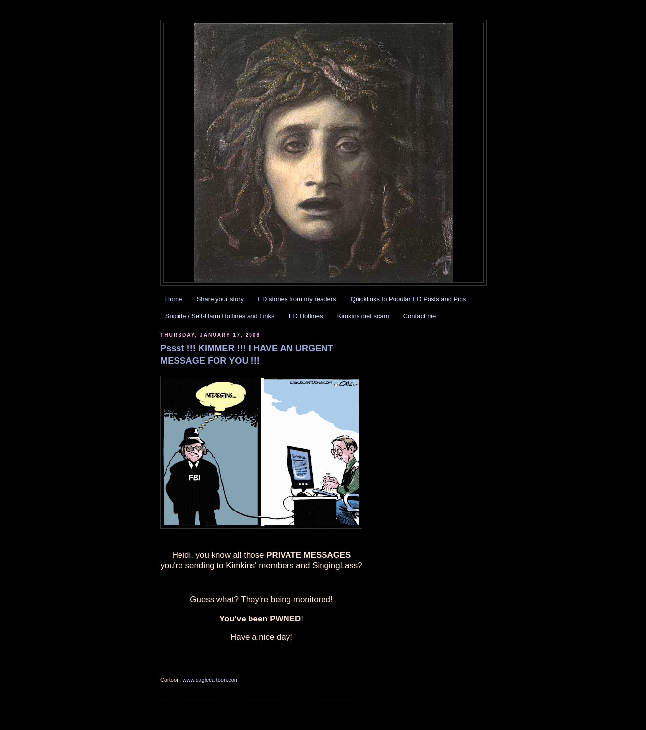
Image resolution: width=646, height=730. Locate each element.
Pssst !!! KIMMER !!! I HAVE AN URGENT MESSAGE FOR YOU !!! (246, 354)
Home (173, 299)
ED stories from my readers (297, 299)
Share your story (220, 299)
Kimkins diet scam (363, 316)
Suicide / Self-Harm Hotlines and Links (220, 316)
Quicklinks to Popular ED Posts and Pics (408, 299)
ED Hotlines (306, 316)
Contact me (419, 316)
